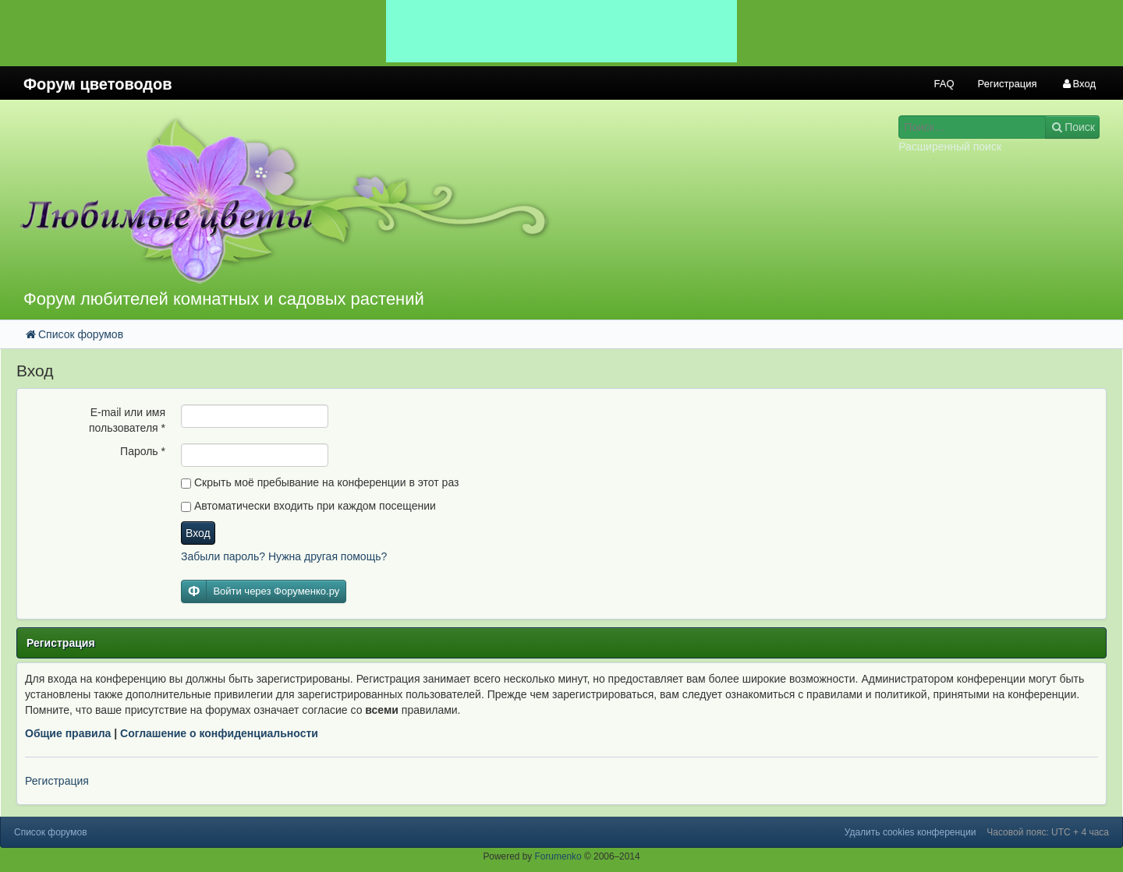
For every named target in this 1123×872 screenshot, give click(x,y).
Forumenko (558, 856)
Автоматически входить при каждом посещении (308, 506)
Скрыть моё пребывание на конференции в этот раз (320, 482)
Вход (198, 533)
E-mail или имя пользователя (127, 420)
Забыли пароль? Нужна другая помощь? (284, 556)
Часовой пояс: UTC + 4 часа (1048, 832)
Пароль (142, 451)
